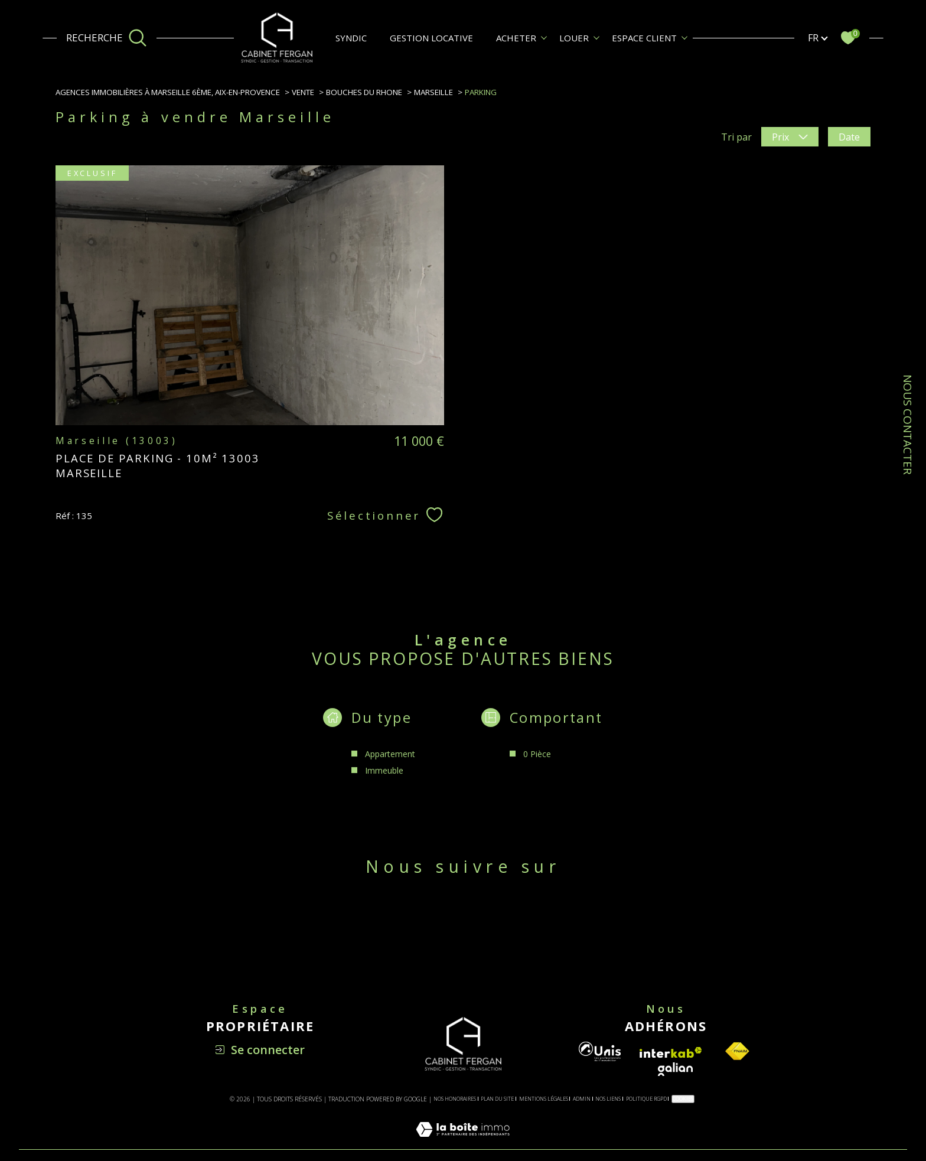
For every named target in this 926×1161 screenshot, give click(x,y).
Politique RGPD (646, 1099)
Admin (582, 1099)
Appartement (390, 765)
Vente (303, 92)
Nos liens (608, 1099)
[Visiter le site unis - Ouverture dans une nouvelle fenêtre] (600, 1051)
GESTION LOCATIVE (431, 38)
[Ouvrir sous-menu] (544, 36)
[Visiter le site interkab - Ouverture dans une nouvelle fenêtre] (671, 1052)
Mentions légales (543, 1099)
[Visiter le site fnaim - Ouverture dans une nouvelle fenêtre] (737, 1051)
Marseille (433, 92)
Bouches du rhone (364, 92)
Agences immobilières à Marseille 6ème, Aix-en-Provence (168, 92)
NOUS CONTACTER (907, 424)
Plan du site (497, 1099)
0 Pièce (537, 765)
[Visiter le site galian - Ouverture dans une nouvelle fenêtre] (675, 1069)
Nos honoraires (454, 1099)
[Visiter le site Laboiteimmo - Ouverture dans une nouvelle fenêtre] (462, 1142)
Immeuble (384, 782)
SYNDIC (351, 38)
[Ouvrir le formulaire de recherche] (106, 37)
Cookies (683, 1099)
